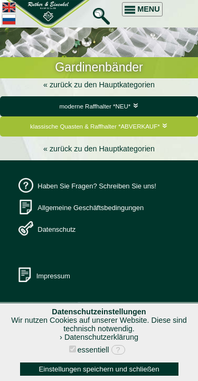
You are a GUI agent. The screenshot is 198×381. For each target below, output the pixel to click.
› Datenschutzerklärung (99, 337)
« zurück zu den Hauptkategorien (99, 84)
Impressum (53, 276)
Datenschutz (56, 229)
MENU (142, 9)
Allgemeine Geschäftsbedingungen (90, 208)
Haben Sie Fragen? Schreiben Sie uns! (96, 186)
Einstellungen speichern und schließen (99, 369)
